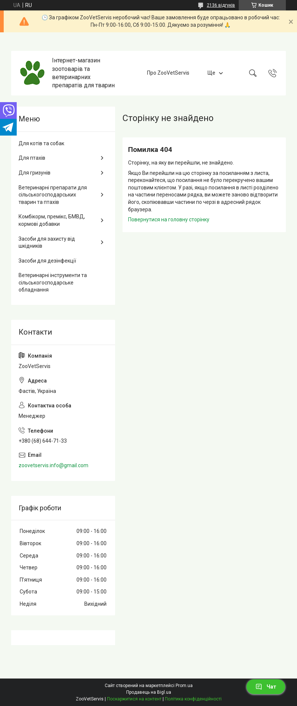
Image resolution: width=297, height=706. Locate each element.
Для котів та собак (41, 143)
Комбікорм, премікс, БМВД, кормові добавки (52, 220)
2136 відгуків (221, 5)
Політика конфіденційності (193, 699)
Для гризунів (34, 173)
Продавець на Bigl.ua (148, 692)
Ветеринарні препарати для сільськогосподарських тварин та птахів (53, 195)
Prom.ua (184, 685)
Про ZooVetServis (168, 73)
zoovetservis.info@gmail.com (53, 465)
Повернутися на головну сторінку (168, 219)
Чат (265, 686)
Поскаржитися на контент (134, 699)
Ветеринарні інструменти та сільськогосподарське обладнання (53, 282)
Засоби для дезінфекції (47, 261)
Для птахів (32, 158)
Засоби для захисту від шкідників (47, 242)
